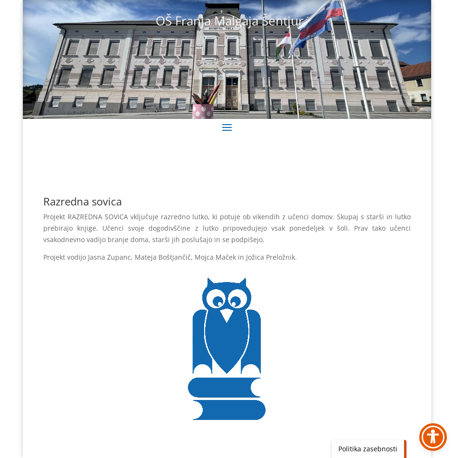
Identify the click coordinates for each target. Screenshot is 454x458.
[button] (227, 127)
